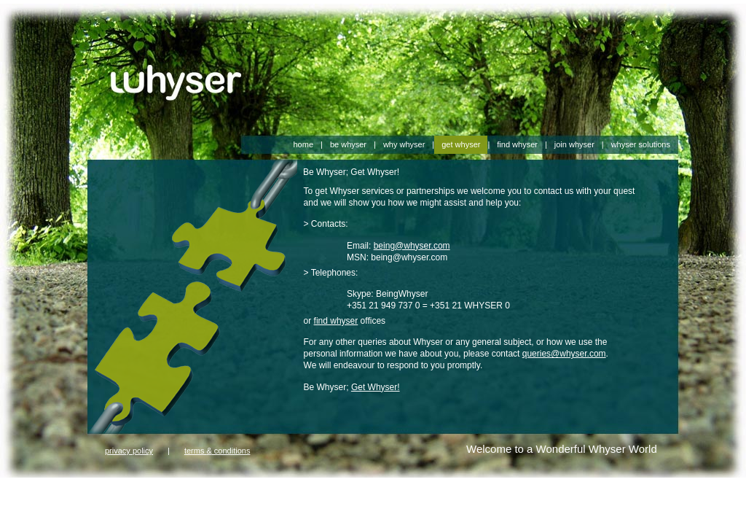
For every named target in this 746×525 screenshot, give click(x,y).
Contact (48, 502)
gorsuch (125, 491)
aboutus (15, 502)
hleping (80, 502)
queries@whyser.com (564, 354)
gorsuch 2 (203, 491)
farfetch (14, 491)
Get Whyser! (375, 387)
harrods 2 (314, 491)
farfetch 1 (49, 491)
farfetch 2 (89, 491)
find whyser (336, 321)
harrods (239, 491)
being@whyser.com (412, 246)
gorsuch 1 (162, 491)
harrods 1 (275, 491)
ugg (104, 502)
